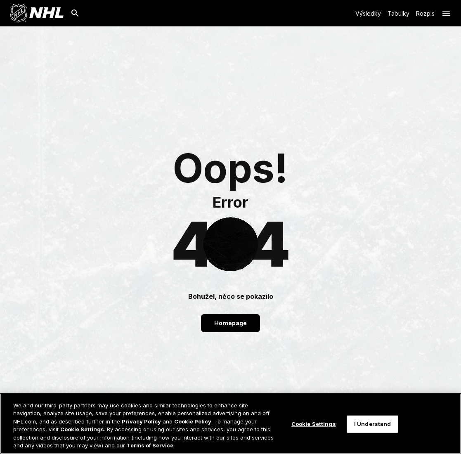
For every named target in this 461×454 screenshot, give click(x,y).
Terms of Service (150, 449)
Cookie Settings (82, 433)
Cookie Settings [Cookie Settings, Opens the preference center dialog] (313, 427)
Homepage (230, 322)
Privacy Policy (141, 424)
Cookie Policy (192, 424)
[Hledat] (75, 13)
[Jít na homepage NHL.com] (37, 13)
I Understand (372, 427)
